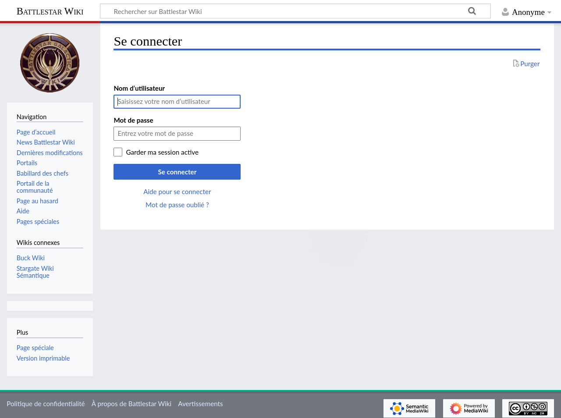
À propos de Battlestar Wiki (131, 403)
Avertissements (200, 403)
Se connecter (177, 172)
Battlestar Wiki (50, 11)
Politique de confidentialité (46, 403)
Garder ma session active (162, 152)
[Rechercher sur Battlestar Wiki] (295, 11)
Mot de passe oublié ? (177, 205)
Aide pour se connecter (177, 191)
